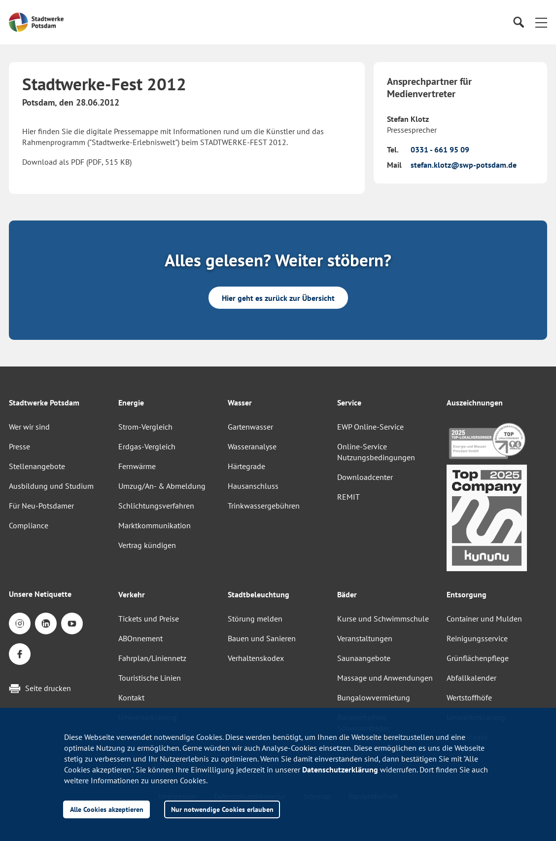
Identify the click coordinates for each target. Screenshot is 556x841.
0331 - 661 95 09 (440, 149)
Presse (19, 446)
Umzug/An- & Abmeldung (162, 486)
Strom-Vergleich (145, 427)
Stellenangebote (37, 466)
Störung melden (255, 618)
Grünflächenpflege (478, 658)
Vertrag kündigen (147, 545)
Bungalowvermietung (373, 697)
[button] (541, 22)
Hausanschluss (253, 486)
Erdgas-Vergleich (146, 446)
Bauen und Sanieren (262, 638)
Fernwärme (137, 466)
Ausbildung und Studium (51, 486)
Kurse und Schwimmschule (383, 618)
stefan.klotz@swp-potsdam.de (464, 165)
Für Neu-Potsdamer (41, 506)
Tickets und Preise (148, 618)
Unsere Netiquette (40, 594)
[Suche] (518, 22)
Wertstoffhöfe (469, 697)
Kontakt (131, 697)
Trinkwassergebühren (264, 506)
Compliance (28, 525)
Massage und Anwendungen (385, 678)
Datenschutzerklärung (340, 769)
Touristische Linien (149, 678)
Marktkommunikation (154, 525)
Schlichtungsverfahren (156, 506)
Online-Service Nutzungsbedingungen (376, 451)
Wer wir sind (29, 427)
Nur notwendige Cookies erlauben (222, 809)
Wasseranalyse (252, 446)
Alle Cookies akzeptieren (106, 809)
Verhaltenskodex (256, 658)
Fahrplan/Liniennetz (152, 658)
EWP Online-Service (370, 427)
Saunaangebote (363, 658)
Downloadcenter (365, 477)
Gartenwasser (250, 427)
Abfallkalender (471, 678)
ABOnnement (140, 638)
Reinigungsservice (477, 638)
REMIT (348, 497)
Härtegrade (246, 466)
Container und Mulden (484, 618)
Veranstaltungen (364, 638)
